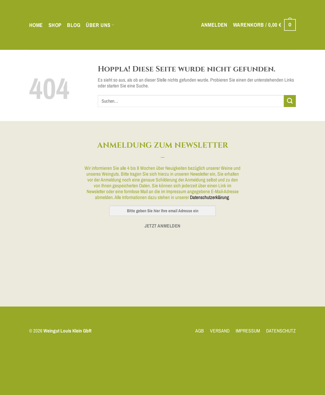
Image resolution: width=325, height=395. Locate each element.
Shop (55, 25)
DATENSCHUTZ (281, 330)
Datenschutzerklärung (209, 197)
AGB (199, 330)
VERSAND (220, 330)
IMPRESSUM (248, 330)
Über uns (100, 25)
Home (36, 25)
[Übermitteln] (290, 101)
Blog (73, 25)
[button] (214, 24)
